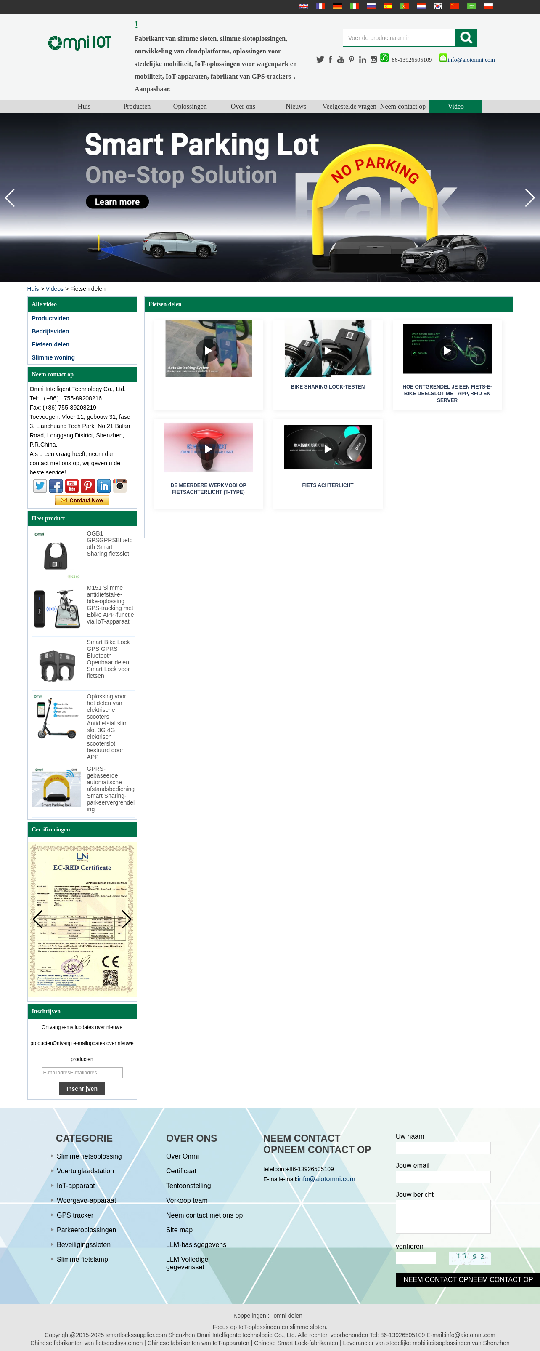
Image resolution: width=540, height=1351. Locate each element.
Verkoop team (187, 1200)
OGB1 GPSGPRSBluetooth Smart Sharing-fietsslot (110, 543)
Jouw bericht (415, 1194)
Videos (54, 288)
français (319, 6)
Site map (179, 1230)
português (403, 6)
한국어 (436, 6)
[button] (530, 198)
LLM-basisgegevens (196, 1244)
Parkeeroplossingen (86, 1230)
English (302, 6)
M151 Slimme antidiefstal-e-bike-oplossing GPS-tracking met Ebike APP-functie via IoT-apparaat (110, 604)
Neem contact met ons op (204, 1215)
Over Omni (182, 1156)
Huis (84, 106)
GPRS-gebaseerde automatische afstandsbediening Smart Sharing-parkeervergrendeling (111, 789)
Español (386, 6)
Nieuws (296, 106)
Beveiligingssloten (84, 1244)
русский (370, 6)
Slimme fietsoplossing (89, 1156)
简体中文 (453, 6)
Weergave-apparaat (86, 1200)
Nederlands (420, 6)
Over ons (243, 106)
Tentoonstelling (188, 1185)
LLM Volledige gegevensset (187, 1263)
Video (456, 106)
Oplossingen (190, 106)
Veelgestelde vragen (349, 106)
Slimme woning (53, 357)
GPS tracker (75, 1215)
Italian (353, 6)
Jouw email (412, 1165)
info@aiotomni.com (467, 60)
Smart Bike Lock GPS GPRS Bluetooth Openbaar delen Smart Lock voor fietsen (108, 659)
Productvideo (50, 318)
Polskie (487, 6)
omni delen (288, 1315)
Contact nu (82, 500)
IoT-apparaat (76, 1185)
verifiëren (410, 1246)
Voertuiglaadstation (85, 1171)
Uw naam (410, 1136)
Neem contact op (403, 106)
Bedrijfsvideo (50, 331)
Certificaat (181, 1171)
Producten (137, 106)
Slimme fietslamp (82, 1259)
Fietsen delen (50, 344)
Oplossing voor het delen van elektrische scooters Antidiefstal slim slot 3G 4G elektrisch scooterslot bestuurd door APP (107, 726)
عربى (470, 6)
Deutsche (336, 6)
